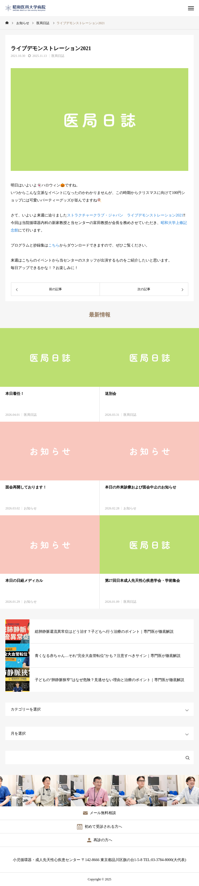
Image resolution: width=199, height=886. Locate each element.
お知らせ (30, 508)
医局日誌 (57, 55)
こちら (53, 245)
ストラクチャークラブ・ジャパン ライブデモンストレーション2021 (125, 215)
